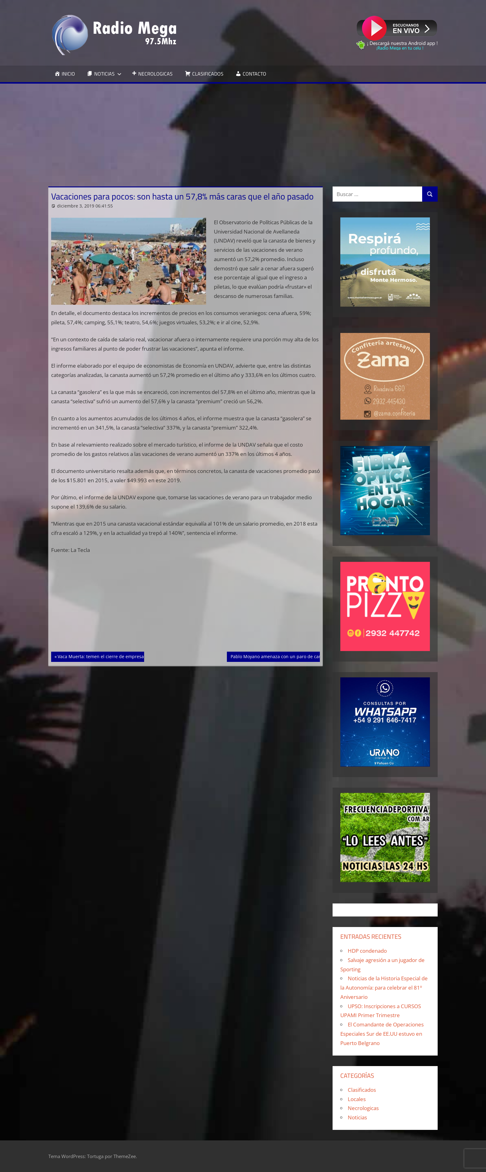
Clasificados (362, 1089)
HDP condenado (367, 950)
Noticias (357, 1117)
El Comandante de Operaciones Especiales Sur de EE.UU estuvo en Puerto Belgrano (382, 1034)
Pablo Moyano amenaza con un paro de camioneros (284, 656)
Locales (357, 1099)
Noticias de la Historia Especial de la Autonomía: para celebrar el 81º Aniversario (384, 987)
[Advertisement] (243, 130)
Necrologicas (363, 1108)
